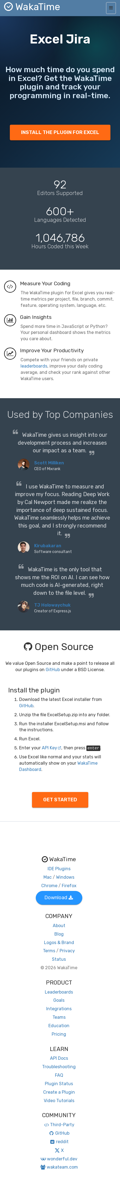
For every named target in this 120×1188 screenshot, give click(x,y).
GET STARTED (60, 800)
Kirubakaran (47, 545)
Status (59, 959)
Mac (47, 877)
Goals (59, 1000)
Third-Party (59, 1124)
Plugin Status (59, 1083)
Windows (65, 877)
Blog (59, 934)
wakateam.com (59, 1167)
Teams (59, 1017)
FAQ (59, 1075)
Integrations (59, 1008)
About (59, 925)
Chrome (49, 885)
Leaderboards (59, 992)
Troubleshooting (59, 1066)
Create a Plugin (59, 1092)
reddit (59, 1141)
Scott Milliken (49, 462)
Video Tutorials (59, 1100)
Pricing (59, 1034)
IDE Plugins (59, 868)
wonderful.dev (58, 1158)
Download (58, 898)
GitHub (53, 669)
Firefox (69, 885)
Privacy (67, 950)
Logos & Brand (59, 942)
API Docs (59, 1058)
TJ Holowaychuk (52, 605)
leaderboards (34, 366)
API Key (51, 747)
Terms (49, 950)
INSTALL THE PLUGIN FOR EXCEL (60, 132)
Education (58, 1025)
